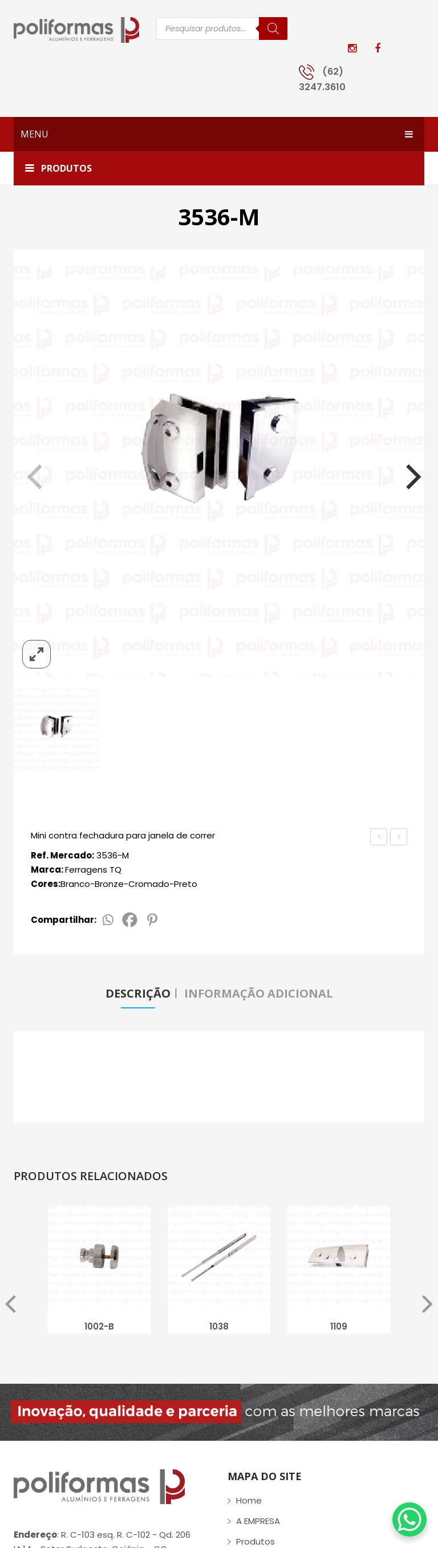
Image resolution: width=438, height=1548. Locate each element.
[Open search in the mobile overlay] (221, 28)
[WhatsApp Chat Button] (409, 1519)
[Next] (406, 471)
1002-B (99, 1328)
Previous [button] (10, 1305)
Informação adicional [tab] (258, 993)
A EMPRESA (258, 1522)
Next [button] (427, 1305)
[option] (99, 1273)
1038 (219, 1328)
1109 (338, 1328)
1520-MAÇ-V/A (399, 837)
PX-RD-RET (379, 837)
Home (249, 1502)
